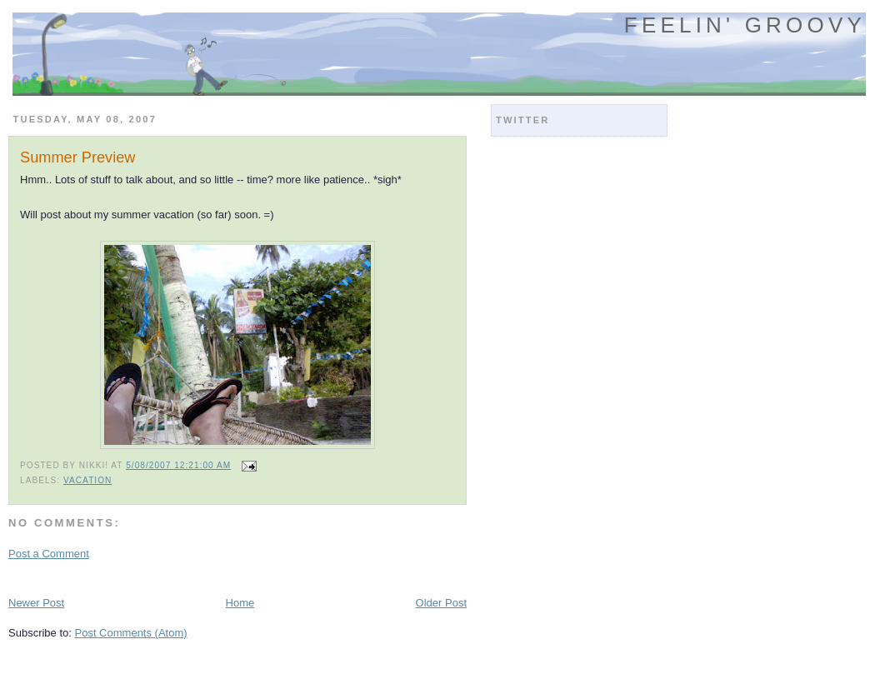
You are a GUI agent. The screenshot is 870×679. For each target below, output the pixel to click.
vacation (87, 480)
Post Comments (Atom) (131, 633)
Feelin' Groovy (745, 24)
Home (240, 603)
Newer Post (36, 603)
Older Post (441, 603)
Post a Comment (48, 553)
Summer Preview (77, 157)
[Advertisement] (203, 577)
